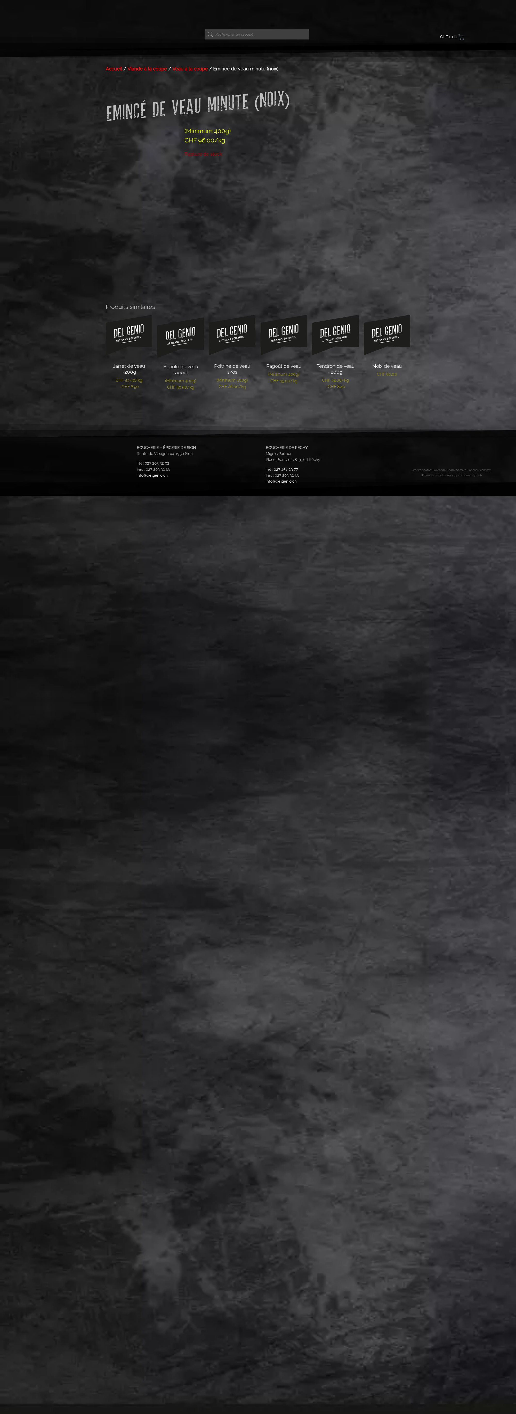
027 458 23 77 (286, 841)
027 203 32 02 (157, 835)
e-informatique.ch (470, 847)
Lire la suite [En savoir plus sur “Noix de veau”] (387, 762)
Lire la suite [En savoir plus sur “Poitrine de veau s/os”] (232, 774)
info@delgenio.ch (152, 847)
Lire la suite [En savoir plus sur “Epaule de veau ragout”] (181, 775)
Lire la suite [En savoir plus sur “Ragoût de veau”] (284, 768)
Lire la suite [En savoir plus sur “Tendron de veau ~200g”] (335, 774)
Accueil (114, 441)
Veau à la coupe (190, 441)
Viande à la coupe (147, 441)
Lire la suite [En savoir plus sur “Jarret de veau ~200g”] (129, 774)
